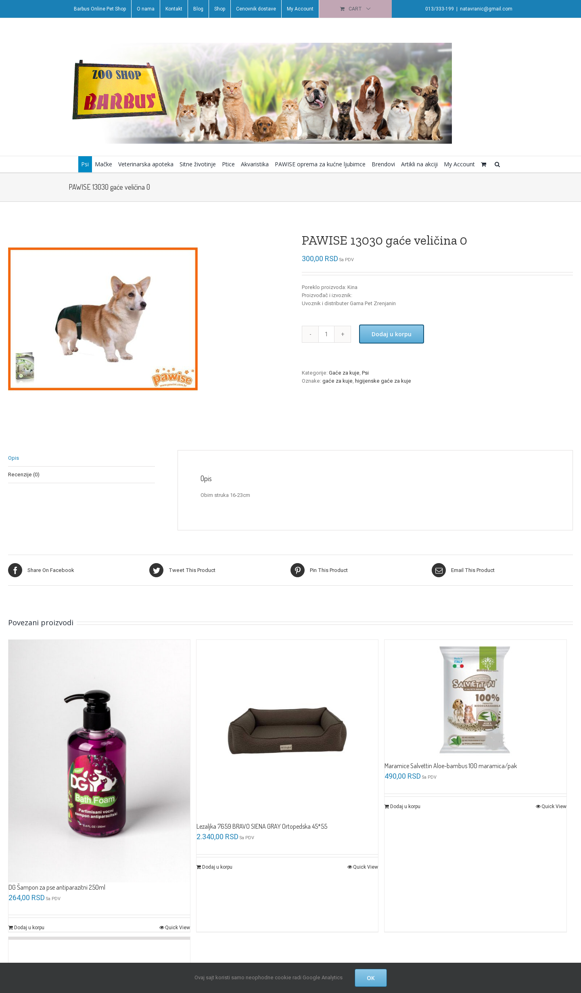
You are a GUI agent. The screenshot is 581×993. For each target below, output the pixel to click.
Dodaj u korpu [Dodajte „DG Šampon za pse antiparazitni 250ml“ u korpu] (29, 926)
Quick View (176, 926)
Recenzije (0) (24, 474)
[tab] (81, 458)
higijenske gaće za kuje (381, 381)
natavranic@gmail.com (484, 9)
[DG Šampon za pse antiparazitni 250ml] (98, 759)
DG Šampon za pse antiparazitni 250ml (56, 885)
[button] (495, 164)
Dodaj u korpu (390, 334)
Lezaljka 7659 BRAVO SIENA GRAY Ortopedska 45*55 (260, 825)
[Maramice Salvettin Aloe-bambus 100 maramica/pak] (472, 699)
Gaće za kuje (342, 373)
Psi (363, 373)
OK (371, 978)
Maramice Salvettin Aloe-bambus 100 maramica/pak (448, 765)
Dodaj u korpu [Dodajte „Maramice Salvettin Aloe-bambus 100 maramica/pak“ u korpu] (403, 806)
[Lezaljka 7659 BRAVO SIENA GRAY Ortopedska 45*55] (285, 729)
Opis (13, 458)
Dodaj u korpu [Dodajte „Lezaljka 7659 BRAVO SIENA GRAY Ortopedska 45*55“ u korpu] (216, 865)
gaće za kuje (335, 381)
